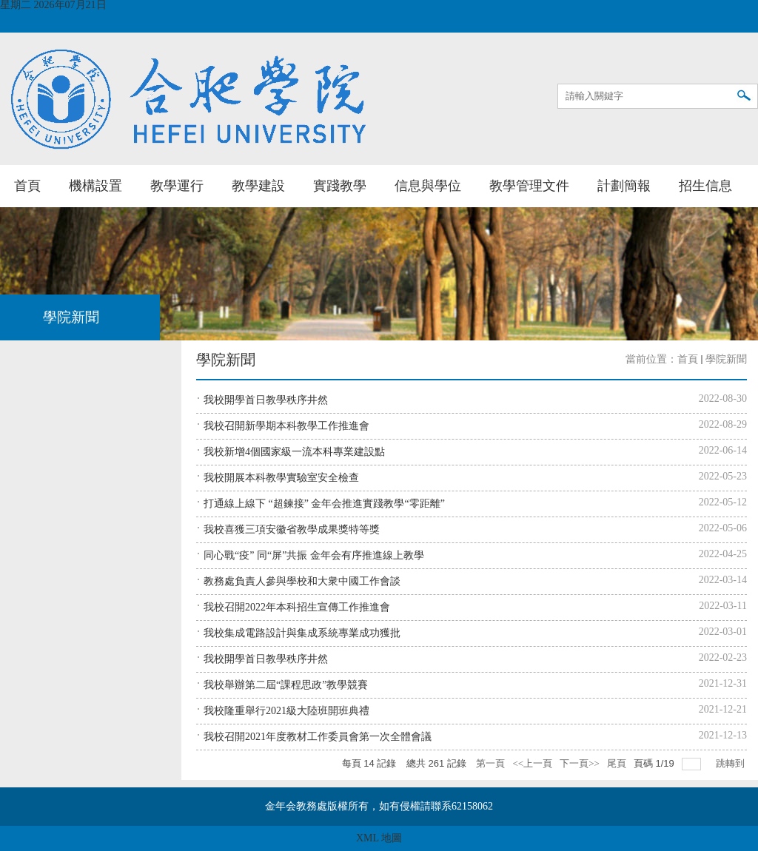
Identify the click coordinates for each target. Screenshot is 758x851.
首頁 (27, 185)
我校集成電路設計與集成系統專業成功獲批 (302, 633)
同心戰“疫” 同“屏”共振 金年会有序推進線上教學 (314, 555)
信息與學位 (428, 185)
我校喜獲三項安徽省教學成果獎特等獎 (292, 529)
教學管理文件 (529, 185)
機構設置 (95, 185)
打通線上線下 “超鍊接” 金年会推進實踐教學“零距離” (324, 503)
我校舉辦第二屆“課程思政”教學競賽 (286, 684)
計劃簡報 (624, 185)
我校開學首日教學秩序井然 (266, 400)
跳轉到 (731, 763)
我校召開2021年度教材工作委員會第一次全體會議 (318, 736)
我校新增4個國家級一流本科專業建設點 (294, 451)
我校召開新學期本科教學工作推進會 (286, 425)
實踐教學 (339, 185)
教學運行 (177, 185)
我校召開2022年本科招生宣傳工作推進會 (297, 607)
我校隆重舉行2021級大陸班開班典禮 (286, 710)
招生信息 (705, 185)
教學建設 (258, 185)
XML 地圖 (379, 838)
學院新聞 (726, 359)
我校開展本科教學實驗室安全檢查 (281, 477)
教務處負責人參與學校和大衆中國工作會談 (302, 581)
